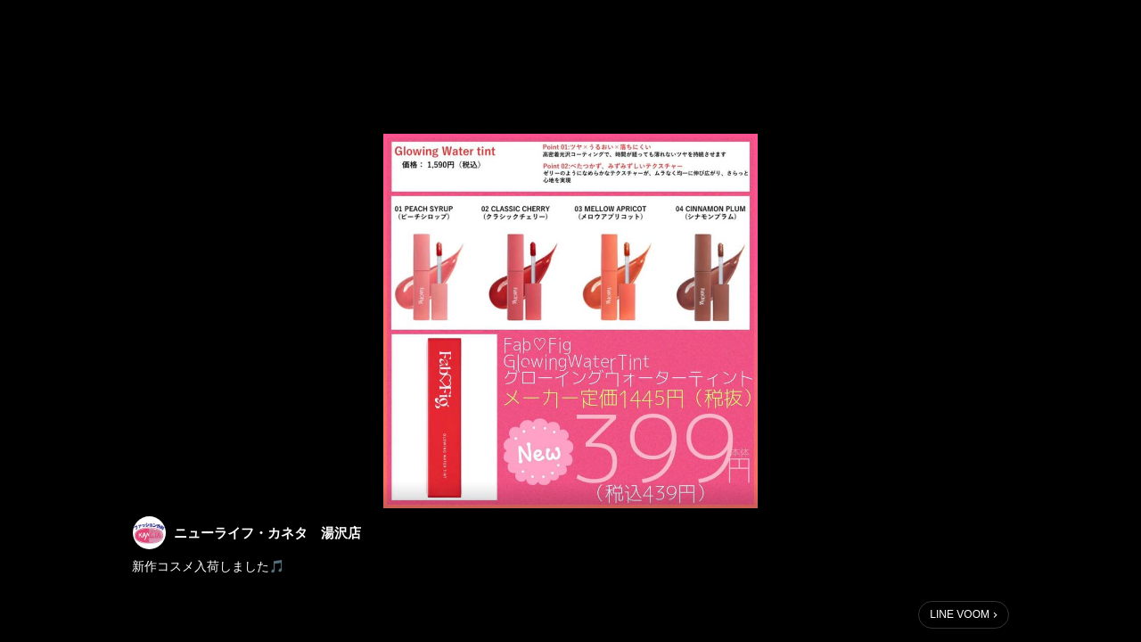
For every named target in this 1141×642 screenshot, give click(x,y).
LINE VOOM (959, 614)
